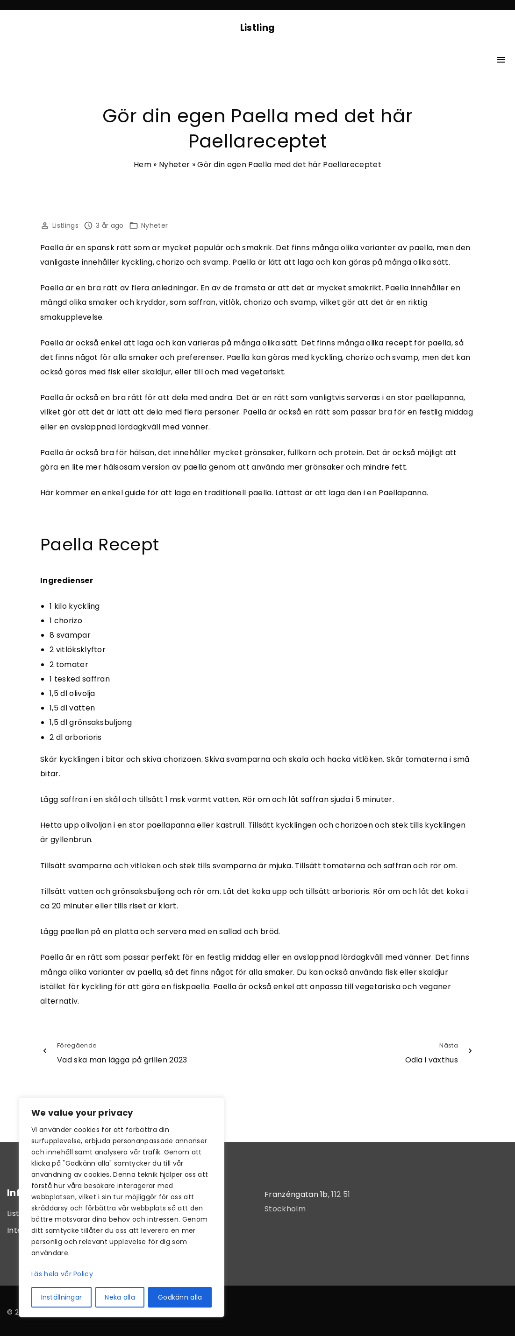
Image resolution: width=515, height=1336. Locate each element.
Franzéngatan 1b (296, 1194)
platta (126, 931)
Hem (142, 164)
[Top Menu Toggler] (501, 59)
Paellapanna (403, 492)
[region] (121, 1207)
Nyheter (174, 164)
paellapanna (439, 397)
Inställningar (61, 1297)
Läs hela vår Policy (62, 1274)
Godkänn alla (180, 1297)
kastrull (230, 825)
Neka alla (120, 1297)
